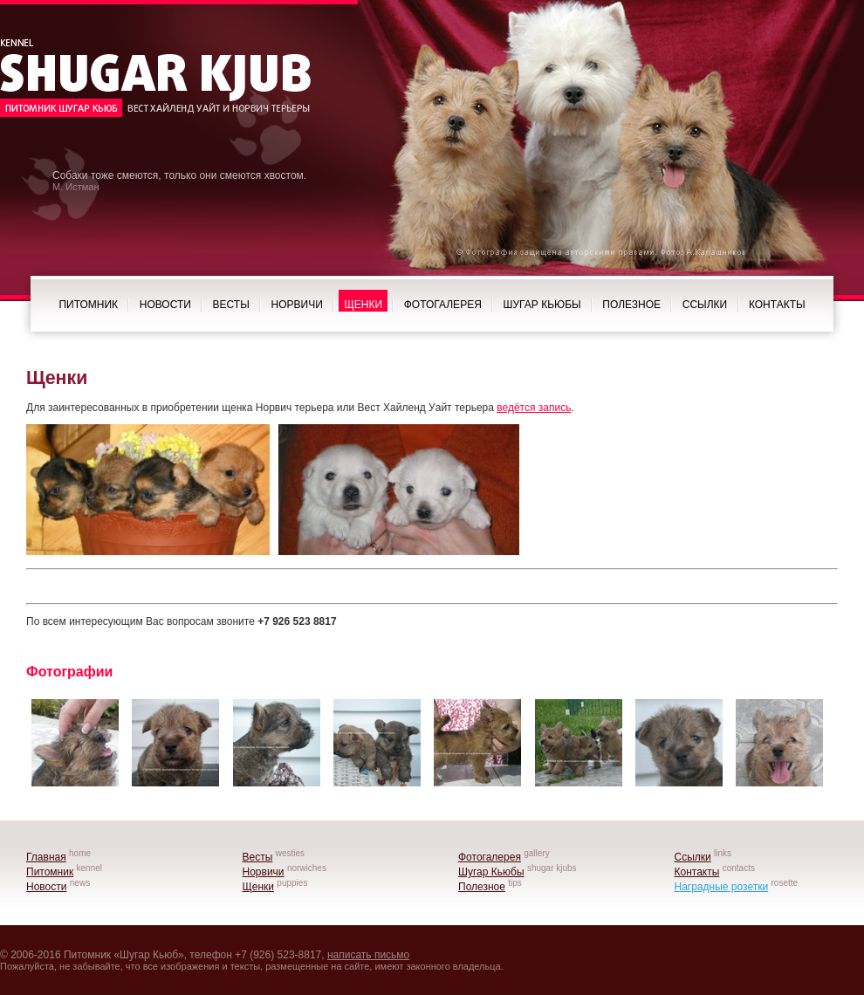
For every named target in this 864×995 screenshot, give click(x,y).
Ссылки (704, 304)
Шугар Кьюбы (542, 304)
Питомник (88, 304)
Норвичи (297, 304)
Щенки (363, 304)
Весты (231, 304)
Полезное (631, 304)
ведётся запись (534, 407)
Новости (165, 304)
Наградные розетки (722, 887)
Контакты (777, 304)
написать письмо (368, 955)
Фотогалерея (443, 304)
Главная (46, 857)
